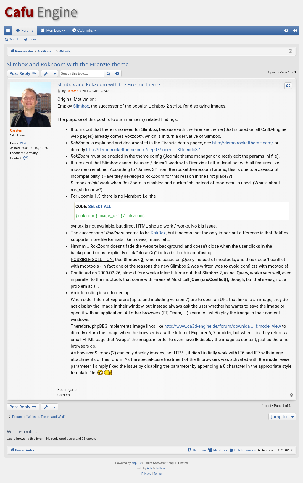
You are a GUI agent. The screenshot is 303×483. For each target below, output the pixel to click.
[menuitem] (286, 30)
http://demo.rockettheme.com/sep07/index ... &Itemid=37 (143, 149)
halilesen (161, 468)
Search (14, 39)
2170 (23, 143)
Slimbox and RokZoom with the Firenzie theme (68, 64)
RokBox (158, 233)
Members (53, 30)
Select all (99, 206)
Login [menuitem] (296, 31)
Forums (27, 30)
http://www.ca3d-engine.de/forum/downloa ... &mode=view (222, 326)
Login (32, 39)
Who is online (22, 431)
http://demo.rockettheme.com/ (242, 142)
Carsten (16, 130)
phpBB (136, 463)
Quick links (9, 31)
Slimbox (81, 106)
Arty (149, 468)
